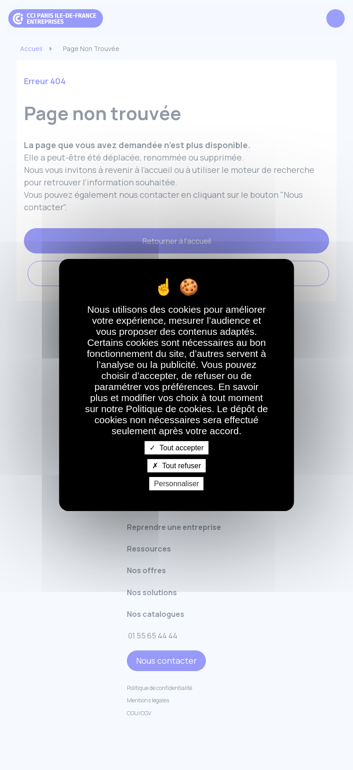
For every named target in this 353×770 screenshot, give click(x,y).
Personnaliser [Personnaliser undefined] (176, 484)
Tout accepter (176, 447)
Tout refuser (176, 466)
